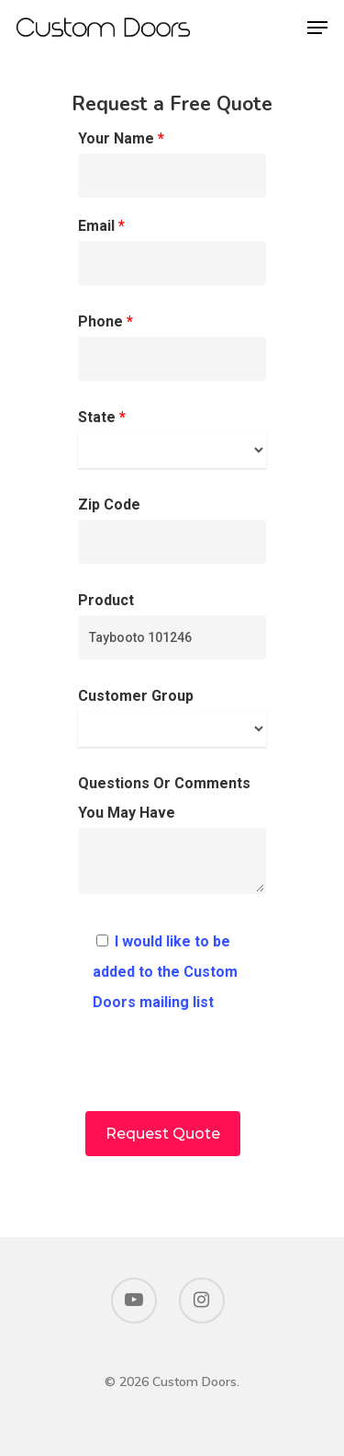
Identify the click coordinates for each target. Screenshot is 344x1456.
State (172, 438)
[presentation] (172, 1075)
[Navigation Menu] (317, 27)
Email (172, 251)
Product (172, 625)
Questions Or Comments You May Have (172, 839)
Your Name (172, 164)
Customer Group (172, 717)
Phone (172, 347)
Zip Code (172, 530)
